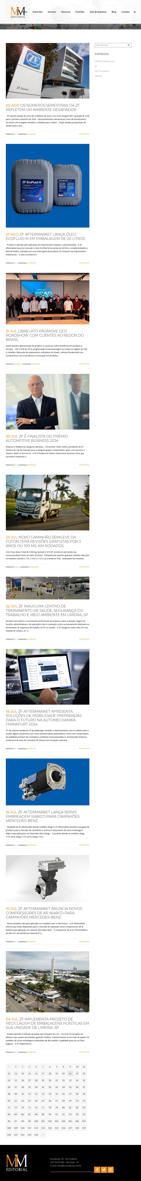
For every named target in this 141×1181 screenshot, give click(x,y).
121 (16, 1134)
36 (9, 1087)
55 (56, 1094)
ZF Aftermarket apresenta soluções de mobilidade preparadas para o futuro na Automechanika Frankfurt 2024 (44, 717)
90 (50, 1114)
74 (22, 1107)
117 (70, 1128)
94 (77, 1114)
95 (84, 1114)
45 (70, 1087)
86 (22, 1114)
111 (29, 1128)
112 (36, 1128)
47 (84, 1087)
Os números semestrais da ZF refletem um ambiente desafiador (43, 107)
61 (16, 1100)
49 (16, 1094)
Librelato (17, 364)
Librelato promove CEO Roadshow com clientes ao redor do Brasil (45, 335)
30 (50, 1080)
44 (63, 1087)
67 (56, 1100)
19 (56, 1073)
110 (22, 1128)
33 (70, 1080)
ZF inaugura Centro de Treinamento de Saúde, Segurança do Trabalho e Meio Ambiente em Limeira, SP (47, 610)
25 (16, 1080)
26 (22, 1080)
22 (77, 1073)
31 (56, 1080)
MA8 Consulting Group (104, 61)
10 (77, 1066)
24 (9, 1080)
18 (50, 1073)
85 (16, 1114)
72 (9, 1107)
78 (50, 1107)
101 (43, 1121)
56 (63, 1094)
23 (84, 1073)
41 (43, 1087)
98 (22, 1121)
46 (77, 1087)
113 (43, 1128)
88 (36, 1114)
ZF (15, 134)
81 (70, 1107)
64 (36, 1100)
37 (16, 1087)
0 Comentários (84, 134)
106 (77, 1121)
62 (22, 1100)
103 (56, 1121)
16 (36, 1073)
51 (29, 1094)
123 (29, 1134)
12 (9, 1073)
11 (84, 1066)
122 (22, 1134)
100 (36, 1121)
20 (63, 1073)
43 (56, 1087)
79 (56, 1107)
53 (43, 1094)
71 (84, 1100)
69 (70, 1100)
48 (9, 1094)
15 (29, 1073)
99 (29, 1121)
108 (9, 1128)
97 (16, 1121)
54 (50, 1094)
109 (16, 1128)
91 (56, 1114)
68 (63, 1100)
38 (22, 1087)
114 (50, 1128)
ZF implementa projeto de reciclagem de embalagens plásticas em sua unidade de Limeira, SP (47, 1023)
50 (22, 1094)
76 (36, 1107)
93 (70, 1114)
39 (29, 1087)
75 (29, 1107)
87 (29, 1114)
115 (56, 1128)
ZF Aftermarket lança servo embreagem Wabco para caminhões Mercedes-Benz (43, 816)
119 (84, 1128)
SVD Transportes (102, 71)
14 (22, 1073)
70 (77, 1100)
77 (43, 1107)
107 (84, 1121)
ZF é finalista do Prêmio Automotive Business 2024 (37, 438)
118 (77, 1128)
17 (43, 1073)
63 (29, 1100)
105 (70, 1121)
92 (63, 1114)
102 (50, 1121)
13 (16, 1073)
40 (36, 1087)
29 (43, 1080)
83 (84, 1107)
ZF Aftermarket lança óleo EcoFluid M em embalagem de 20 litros (45, 236)
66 (50, 1100)
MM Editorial (31, 134)
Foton (16, 567)
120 (9, 1134)
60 (9, 1100)
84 (9, 1114)
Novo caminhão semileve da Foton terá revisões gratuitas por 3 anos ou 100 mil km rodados (43, 541)
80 (63, 1107)
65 (43, 1100)
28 (36, 1080)
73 (16, 1107)
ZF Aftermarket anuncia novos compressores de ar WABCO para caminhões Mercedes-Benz (44, 912)
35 (84, 1080)
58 (77, 1094)
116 (63, 1128)
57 (70, 1094)
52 (36, 1094)
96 (9, 1121)
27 (29, 1080)
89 (43, 1114)
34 (77, 1080)
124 (36, 1134)
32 (63, 1080)
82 (77, 1107)
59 (84, 1094)
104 (63, 1121)
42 (50, 1087)
